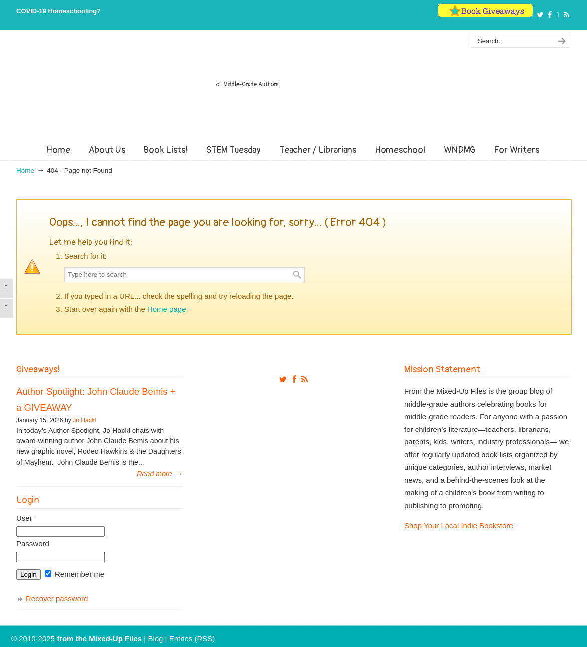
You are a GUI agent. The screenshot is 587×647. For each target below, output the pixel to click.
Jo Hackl (84, 420)
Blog (155, 638)
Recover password (57, 598)
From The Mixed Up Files (293, 89)
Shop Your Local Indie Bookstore (458, 525)
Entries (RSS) (192, 638)
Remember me (74, 574)
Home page (166, 309)
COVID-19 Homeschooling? (58, 11)
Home (25, 170)
